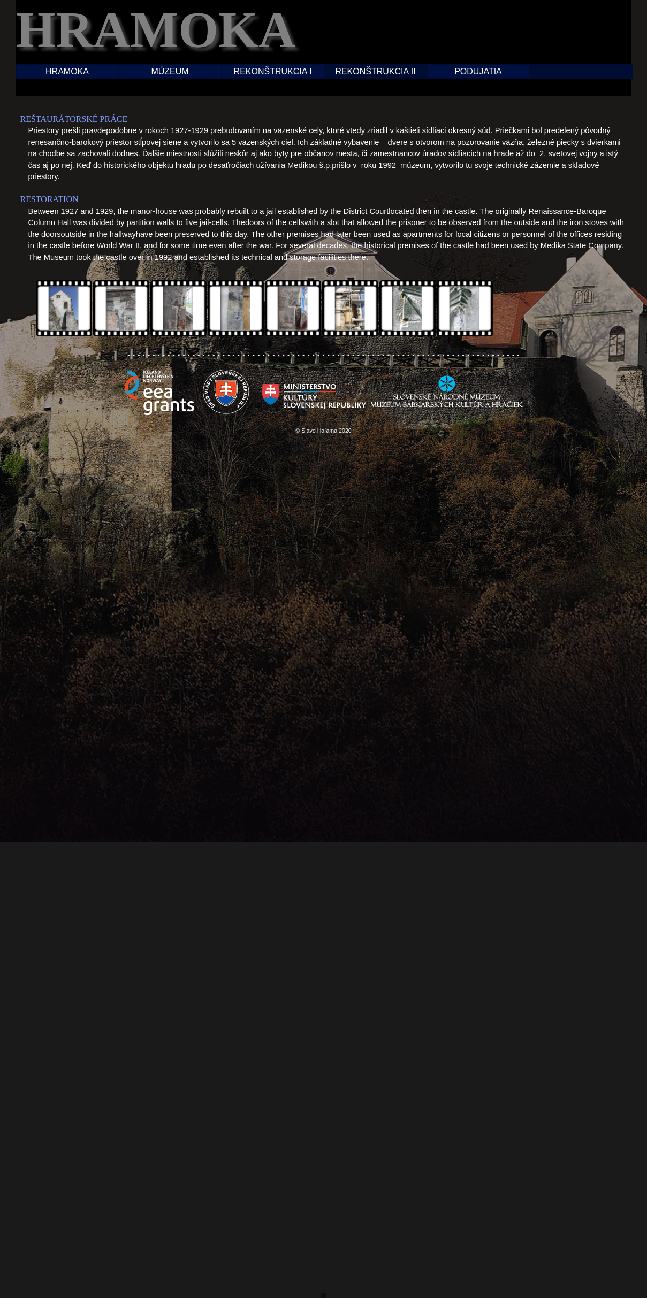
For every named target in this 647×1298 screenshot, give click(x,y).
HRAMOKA (67, 71)
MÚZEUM (169, 71)
